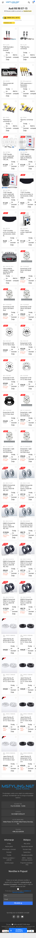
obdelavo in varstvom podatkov (21, 891)
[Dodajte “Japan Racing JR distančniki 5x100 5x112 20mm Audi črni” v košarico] (26, 767)
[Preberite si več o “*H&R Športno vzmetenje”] (22, 56)
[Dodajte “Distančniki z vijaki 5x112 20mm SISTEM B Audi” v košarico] (27, 421)
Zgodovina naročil (27, 846)
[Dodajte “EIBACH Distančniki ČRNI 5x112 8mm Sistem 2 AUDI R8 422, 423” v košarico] (27, 610)
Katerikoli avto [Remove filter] (8, 23)
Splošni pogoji (9, 863)
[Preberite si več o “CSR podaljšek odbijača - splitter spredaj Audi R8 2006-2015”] (4, 279)
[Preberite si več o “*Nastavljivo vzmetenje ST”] (4, 127)
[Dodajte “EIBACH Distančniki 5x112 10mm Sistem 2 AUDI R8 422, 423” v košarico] (10, 496)
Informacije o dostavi (9, 849)
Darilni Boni (27, 852)
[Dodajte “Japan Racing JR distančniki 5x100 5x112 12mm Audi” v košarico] (9, 689)
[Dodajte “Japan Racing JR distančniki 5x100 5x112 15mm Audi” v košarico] (9, 728)
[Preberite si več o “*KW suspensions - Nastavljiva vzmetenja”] (22, 92)
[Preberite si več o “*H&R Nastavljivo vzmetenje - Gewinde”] (4, 56)
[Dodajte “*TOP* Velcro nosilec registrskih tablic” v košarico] (27, 241)
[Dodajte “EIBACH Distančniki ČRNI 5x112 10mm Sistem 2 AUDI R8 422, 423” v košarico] (10, 572)
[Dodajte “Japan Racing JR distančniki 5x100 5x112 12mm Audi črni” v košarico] (26, 689)
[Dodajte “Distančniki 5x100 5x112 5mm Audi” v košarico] (27, 385)
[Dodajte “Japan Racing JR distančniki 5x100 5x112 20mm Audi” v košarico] (9, 767)
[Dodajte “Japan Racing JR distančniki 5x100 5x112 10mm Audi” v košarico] (9, 649)
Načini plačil (9, 846)
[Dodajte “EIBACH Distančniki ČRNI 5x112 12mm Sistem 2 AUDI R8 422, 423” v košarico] (27, 572)
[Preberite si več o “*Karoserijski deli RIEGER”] (4, 92)
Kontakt (9, 852)
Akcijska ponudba (27, 855)
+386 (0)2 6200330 (18, 831)
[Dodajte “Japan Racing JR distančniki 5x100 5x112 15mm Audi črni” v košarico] (26, 728)
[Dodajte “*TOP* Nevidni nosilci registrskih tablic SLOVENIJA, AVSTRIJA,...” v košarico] (27, 165)
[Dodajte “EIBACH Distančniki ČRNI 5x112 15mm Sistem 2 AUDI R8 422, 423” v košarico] (10, 610)
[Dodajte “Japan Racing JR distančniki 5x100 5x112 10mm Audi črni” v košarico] (26, 649)
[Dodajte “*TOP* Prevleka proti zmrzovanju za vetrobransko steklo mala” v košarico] (26, 203)
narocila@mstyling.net (18, 814)
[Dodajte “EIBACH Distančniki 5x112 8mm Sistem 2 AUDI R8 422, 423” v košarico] (27, 534)
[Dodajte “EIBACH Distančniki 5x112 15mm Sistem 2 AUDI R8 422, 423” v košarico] (10, 534)
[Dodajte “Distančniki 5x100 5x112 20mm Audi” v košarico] (10, 385)
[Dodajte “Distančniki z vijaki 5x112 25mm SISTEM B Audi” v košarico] (10, 458)
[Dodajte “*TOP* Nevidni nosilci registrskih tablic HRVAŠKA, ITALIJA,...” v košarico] (10, 165)
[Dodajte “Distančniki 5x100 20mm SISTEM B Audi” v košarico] (27, 279)
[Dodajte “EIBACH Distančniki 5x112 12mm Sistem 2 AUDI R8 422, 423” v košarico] (27, 496)
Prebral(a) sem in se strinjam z (18, 891)
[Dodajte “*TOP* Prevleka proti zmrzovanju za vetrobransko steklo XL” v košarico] (9, 241)
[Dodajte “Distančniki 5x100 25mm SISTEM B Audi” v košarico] (10, 316)
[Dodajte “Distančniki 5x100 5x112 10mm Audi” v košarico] (10, 350)
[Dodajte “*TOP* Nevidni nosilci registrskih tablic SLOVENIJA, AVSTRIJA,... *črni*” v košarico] (10, 203)
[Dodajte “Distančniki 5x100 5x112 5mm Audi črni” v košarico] (10, 421)
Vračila (9, 855)
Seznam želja (27, 849)
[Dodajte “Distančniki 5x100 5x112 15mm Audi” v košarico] (27, 350)
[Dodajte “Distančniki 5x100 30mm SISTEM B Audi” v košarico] (27, 316)
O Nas (9, 843)
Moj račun (27, 843)
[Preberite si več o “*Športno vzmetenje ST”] (22, 127)
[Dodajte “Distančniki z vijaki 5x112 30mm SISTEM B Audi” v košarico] (27, 458)
